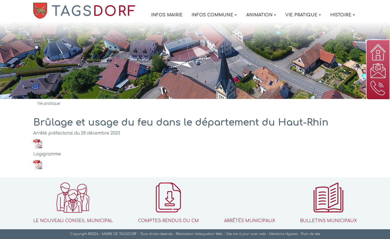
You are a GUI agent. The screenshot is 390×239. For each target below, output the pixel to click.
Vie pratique (303, 15)
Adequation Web (209, 234)
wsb (262, 234)
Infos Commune (214, 15)
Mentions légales (283, 234)
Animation (261, 15)
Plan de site (310, 234)
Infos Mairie (167, 15)
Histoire (342, 15)
